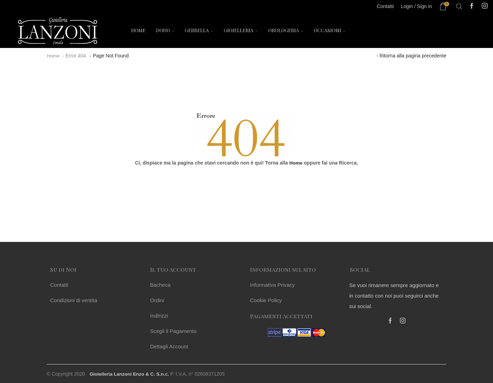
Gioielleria (241, 30)
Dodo (165, 30)
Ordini (157, 300)
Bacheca (160, 285)
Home (138, 30)
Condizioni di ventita (73, 300)
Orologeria (285, 30)
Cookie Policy (266, 300)
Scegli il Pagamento (173, 331)
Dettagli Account (169, 346)
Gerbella (199, 30)
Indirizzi (159, 316)
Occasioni (329, 30)
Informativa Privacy (272, 285)
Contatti (59, 285)
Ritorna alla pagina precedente (412, 55)
